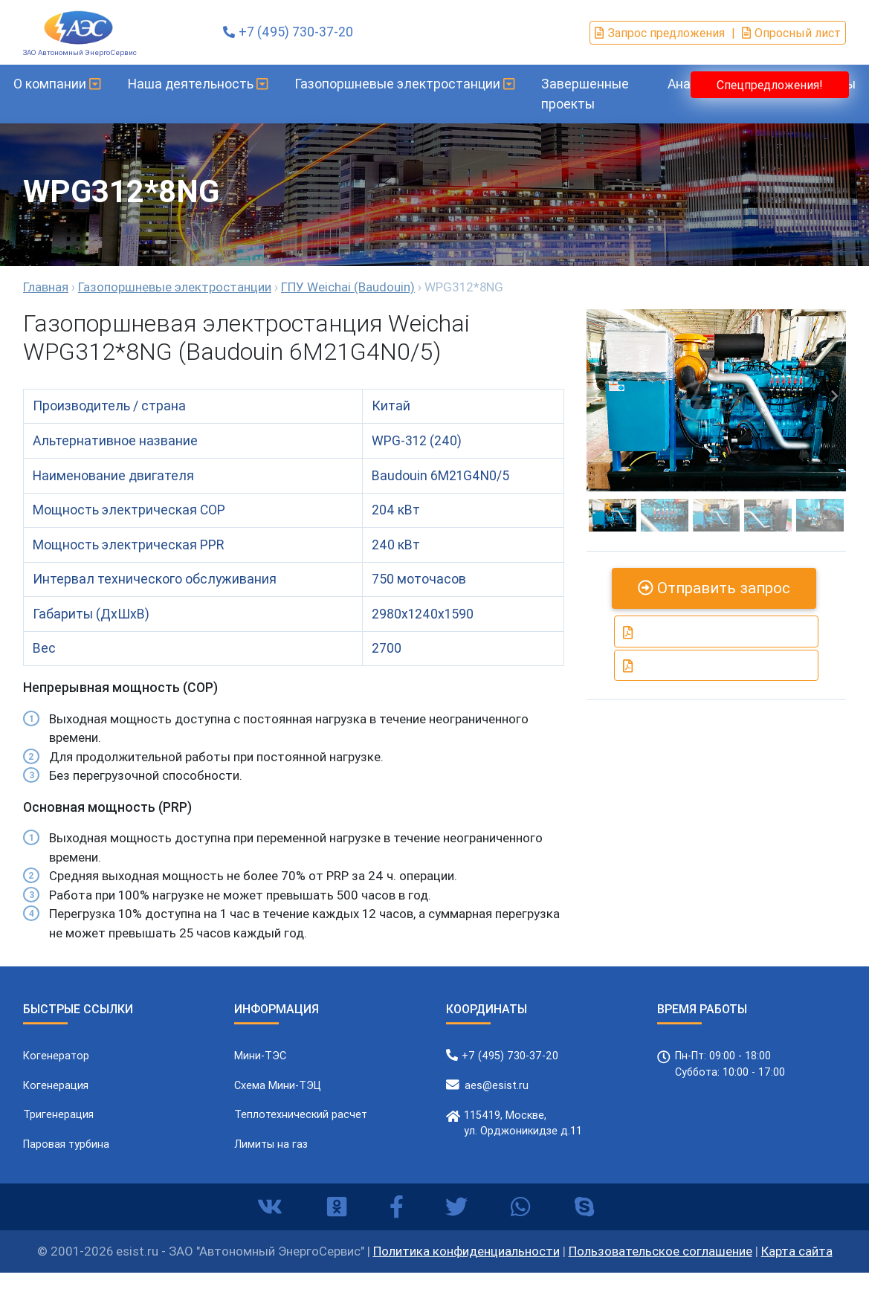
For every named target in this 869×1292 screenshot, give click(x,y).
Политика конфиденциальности (466, 1251)
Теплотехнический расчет (300, 1114)
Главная (45, 287)
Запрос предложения (660, 32)
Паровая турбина (66, 1144)
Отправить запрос (714, 588)
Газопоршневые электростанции (416, 83)
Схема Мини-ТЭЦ (277, 1085)
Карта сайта (797, 1251)
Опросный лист (791, 32)
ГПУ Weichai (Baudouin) (348, 287)
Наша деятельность (209, 83)
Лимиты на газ (271, 1144)
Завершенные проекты (597, 93)
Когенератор (56, 1055)
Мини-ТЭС (260, 1055)
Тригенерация (58, 1114)
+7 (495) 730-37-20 (296, 31)
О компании (68, 83)
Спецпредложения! (770, 84)
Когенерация (55, 1085)
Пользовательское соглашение (660, 1251)
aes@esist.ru (497, 1085)
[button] (598, 396)
